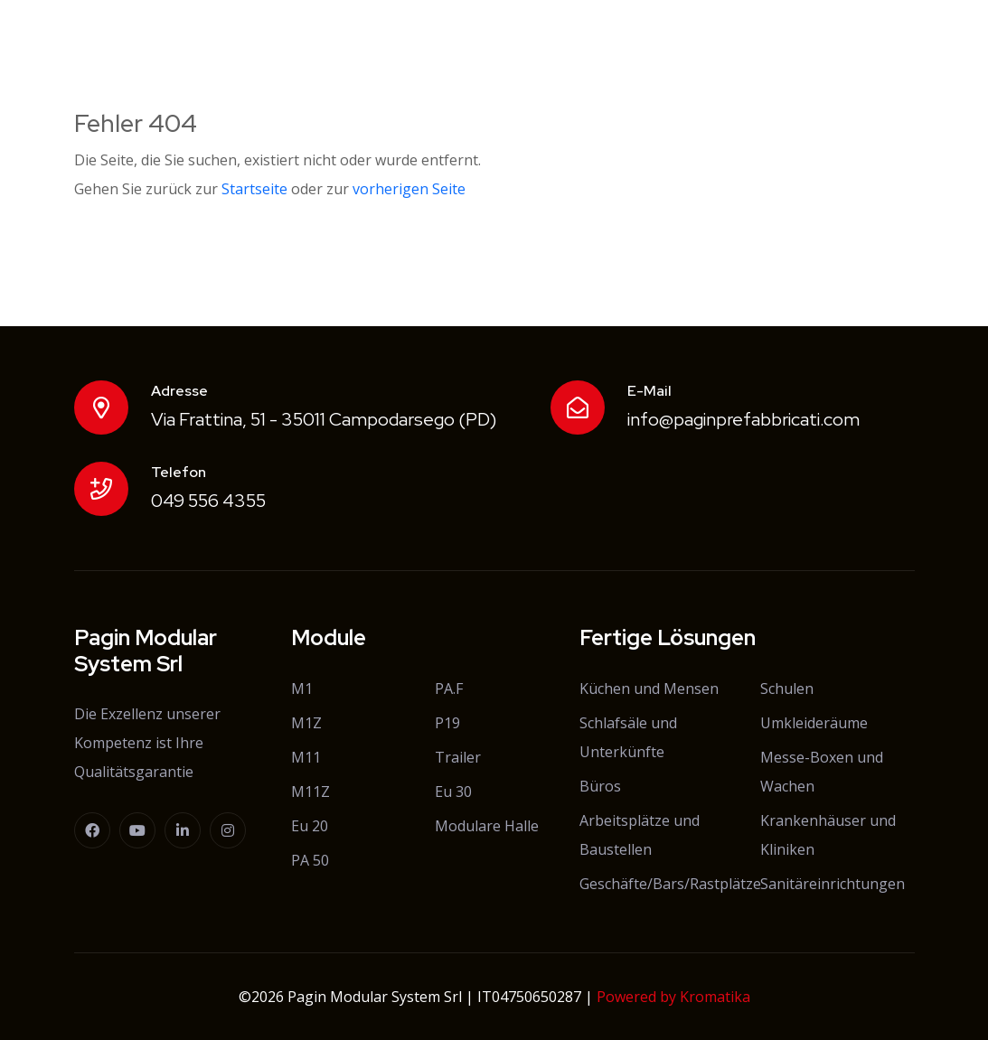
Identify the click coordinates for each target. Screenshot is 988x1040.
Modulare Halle (487, 826)
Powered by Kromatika (673, 997)
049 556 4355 (208, 500)
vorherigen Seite (409, 189)
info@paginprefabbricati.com (743, 419)
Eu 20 (309, 826)
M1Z (306, 723)
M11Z (310, 791)
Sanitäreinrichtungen (832, 884)
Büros (600, 786)
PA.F (449, 688)
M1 (302, 688)
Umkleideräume (814, 723)
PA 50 (310, 860)
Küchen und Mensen (649, 688)
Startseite (254, 189)
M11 (306, 757)
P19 (447, 723)
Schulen (787, 688)
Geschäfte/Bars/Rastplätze (670, 884)
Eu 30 (453, 791)
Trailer (458, 757)
